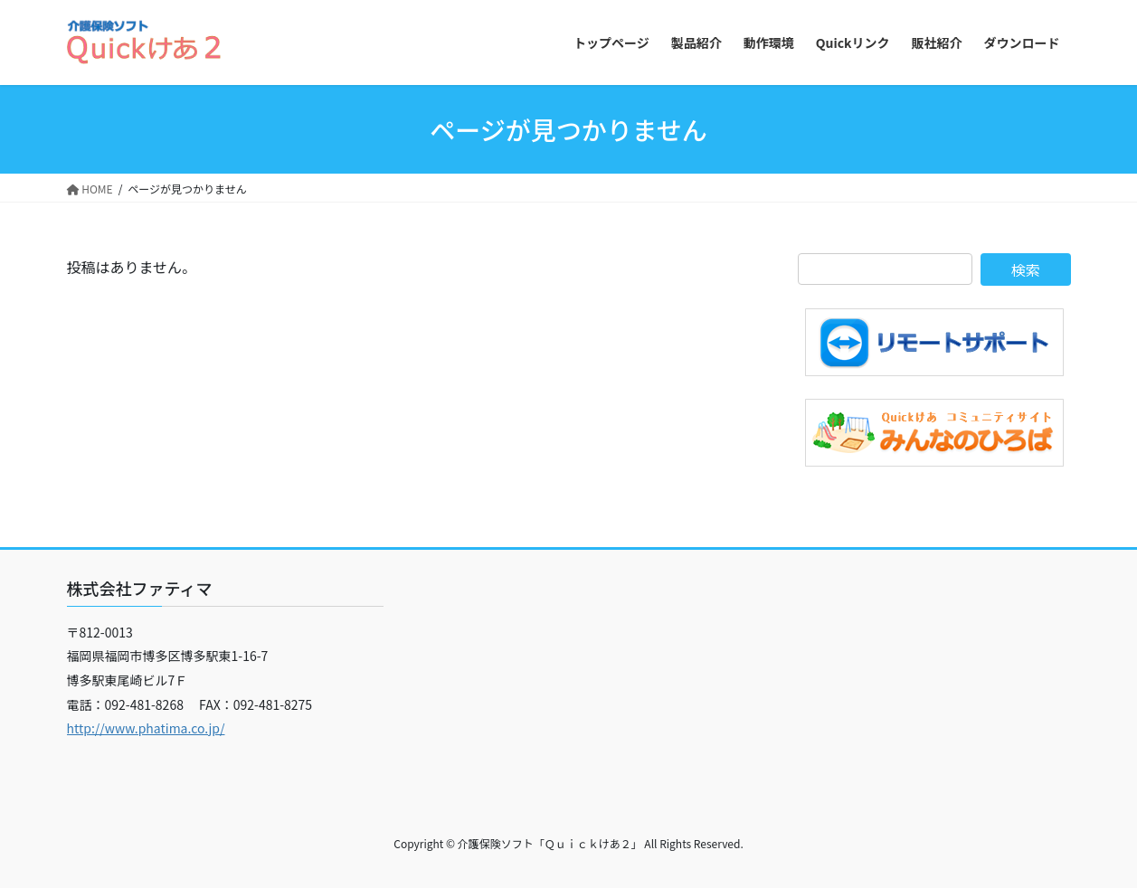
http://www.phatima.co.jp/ (146, 728)
